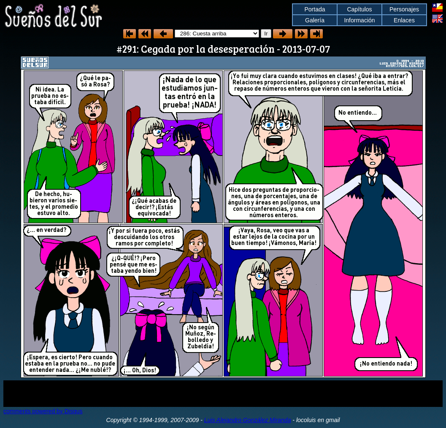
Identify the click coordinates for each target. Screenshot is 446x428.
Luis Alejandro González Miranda (247, 420)
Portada (314, 9)
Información (359, 20)
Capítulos (359, 9)
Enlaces (404, 20)
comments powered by (43, 411)
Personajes (404, 9)
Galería (314, 20)
